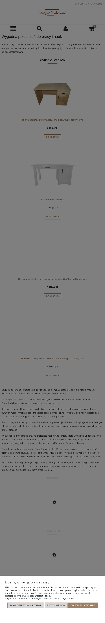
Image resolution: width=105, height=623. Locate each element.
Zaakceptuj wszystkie (83, 605)
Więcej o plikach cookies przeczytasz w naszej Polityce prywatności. (39, 598)
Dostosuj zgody (56, 605)
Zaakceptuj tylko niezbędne (26, 605)
